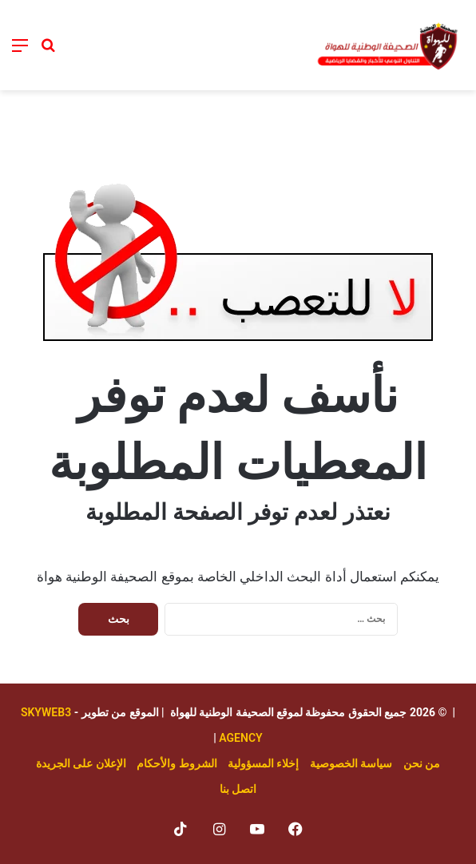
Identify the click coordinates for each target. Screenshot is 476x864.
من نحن (421, 763)
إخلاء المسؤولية (263, 763)
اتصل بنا (238, 789)
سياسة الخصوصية (351, 763)
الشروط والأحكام (176, 763)
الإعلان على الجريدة (81, 763)
